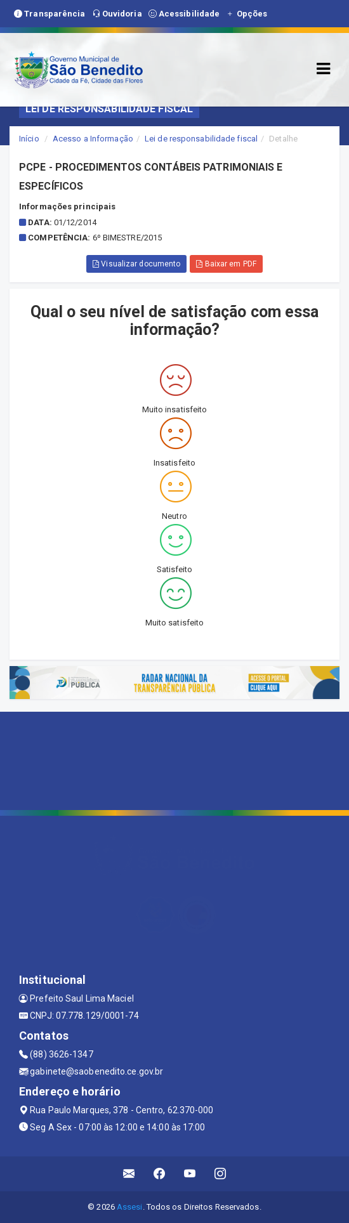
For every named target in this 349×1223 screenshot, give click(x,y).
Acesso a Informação (93, 138)
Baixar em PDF (226, 263)
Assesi (130, 1207)
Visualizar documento (136, 263)
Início (29, 138)
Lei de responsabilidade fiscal (201, 138)
